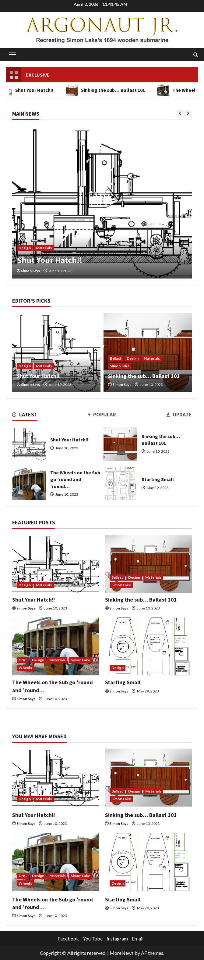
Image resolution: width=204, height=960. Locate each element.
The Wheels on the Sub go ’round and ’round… (29, 483)
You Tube (93, 938)
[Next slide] (188, 113)
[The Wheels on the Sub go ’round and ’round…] (55, 646)
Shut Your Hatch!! (49, 259)
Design (25, 248)
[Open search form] (195, 55)
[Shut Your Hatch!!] (102, 202)
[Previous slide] (180, 113)
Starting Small (120, 483)
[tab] (24, 415)
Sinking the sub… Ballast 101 (108, 90)
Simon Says (30, 270)
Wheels (25, 667)
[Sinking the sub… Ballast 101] (148, 564)
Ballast (115, 358)
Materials (44, 248)
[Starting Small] (148, 646)
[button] (12, 54)
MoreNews (122, 953)
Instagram (117, 938)
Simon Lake (119, 366)
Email (137, 938)
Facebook (68, 938)
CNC (23, 660)
